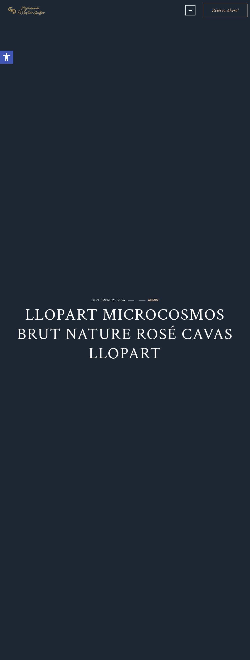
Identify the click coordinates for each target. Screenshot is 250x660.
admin (153, 300)
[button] (6, 57)
